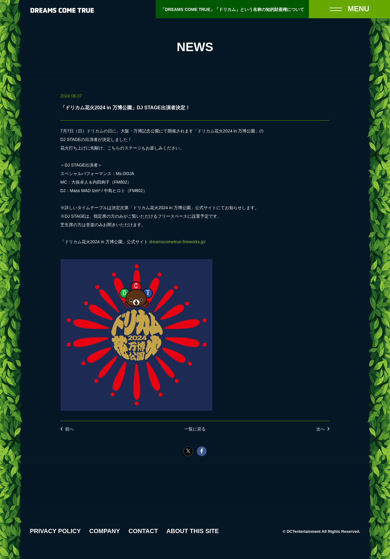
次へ (320, 429)
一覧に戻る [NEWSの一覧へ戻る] (195, 429)
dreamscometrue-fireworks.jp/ (177, 241)
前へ (69, 429)
